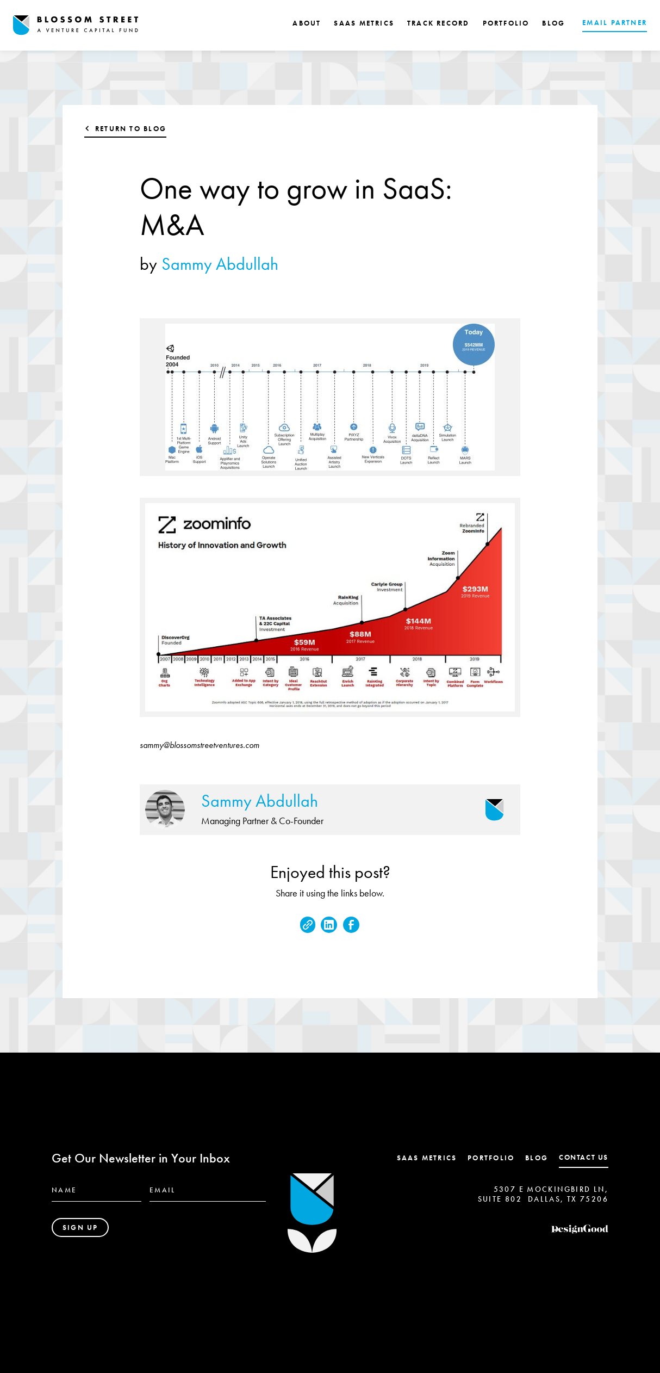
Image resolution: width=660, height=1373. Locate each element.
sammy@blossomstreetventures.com (199, 745)
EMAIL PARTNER (614, 22)
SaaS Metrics (427, 1157)
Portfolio (491, 1157)
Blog (536, 1157)
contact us (583, 1157)
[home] (75, 25)
